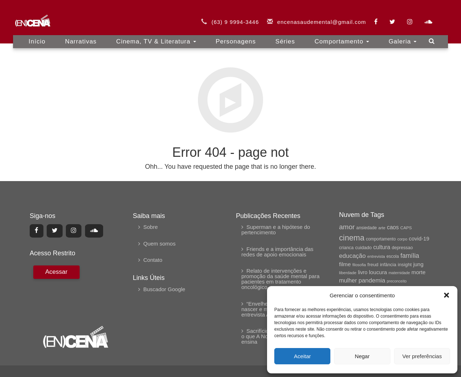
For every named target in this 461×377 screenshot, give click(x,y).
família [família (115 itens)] (409, 255)
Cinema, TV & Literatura (156, 36)
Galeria (403, 36)
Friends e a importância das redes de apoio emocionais (277, 251)
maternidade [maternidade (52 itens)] (399, 273)
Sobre (150, 227)
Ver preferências (422, 356)
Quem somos (159, 243)
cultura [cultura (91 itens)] (381, 247)
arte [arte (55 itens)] (381, 228)
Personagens (236, 36)
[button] (446, 295)
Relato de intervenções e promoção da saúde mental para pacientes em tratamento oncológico (280, 279)
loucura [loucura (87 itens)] (378, 272)
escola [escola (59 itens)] (392, 256)
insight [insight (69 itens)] (405, 264)
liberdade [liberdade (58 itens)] (347, 272)
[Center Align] (36, 230)
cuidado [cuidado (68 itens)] (363, 247)
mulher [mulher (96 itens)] (348, 280)
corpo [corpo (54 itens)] (402, 239)
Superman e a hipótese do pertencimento (275, 229)
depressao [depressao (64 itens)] (402, 247)
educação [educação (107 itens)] (352, 255)
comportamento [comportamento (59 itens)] (381, 239)
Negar (362, 356)
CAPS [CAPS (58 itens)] (406, 227)
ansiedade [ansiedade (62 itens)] (366, 227)
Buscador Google (164, 289)
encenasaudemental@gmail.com (321, 16)
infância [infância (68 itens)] (388, 264)
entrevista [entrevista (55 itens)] (376, 256)
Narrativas (81, 36)
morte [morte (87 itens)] (418, 272)
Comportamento (341, 36)
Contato (152, 260)
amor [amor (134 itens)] (347, 227)
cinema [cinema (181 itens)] (351, 237)
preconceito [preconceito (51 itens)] (397, 281)
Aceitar (302, 356)
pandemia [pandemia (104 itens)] (372, 280)
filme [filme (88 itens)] (345, 264)
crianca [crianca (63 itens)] (346, 247)
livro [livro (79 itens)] (362, 272)
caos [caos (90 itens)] (393, 227)
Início (37, 36)
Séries (285, 36)
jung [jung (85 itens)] (418, 264)
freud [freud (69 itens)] (372, 264)
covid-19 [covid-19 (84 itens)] (419, 238)
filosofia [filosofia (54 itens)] (359, 265)
